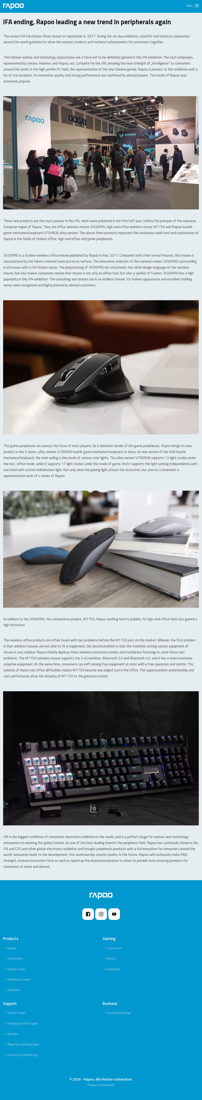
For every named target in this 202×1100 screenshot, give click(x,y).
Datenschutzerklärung (22, 1054)
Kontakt (12, 1034)
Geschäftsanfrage (119, 1012)
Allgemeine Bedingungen (23, 1044)
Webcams (13, 990)
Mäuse (11, 948)
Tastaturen (15, 958)
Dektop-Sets (16, 969)
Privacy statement (101, 1085)
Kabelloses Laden (18, 979)
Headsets (113, 969)
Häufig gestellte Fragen (22, 1023)
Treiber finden (16, 1012)
